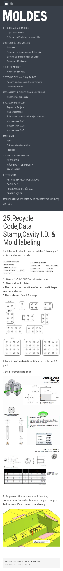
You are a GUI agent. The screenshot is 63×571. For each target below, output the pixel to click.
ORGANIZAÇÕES (14, 193)
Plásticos (11, 149)
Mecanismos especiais (17, 97)
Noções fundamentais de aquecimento (24, 82)
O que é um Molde (15, 32)
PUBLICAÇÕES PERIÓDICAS (20, 189)
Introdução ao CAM (15, 125)
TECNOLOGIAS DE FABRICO (16, 155)
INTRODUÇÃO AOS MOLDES (16, 28)
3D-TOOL (7, 203)
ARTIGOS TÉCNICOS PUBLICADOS (23, 179)
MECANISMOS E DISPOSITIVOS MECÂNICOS (24, 92)
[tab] (6, 3)
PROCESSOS (13, 160)
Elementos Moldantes (17, 61)
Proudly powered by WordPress (22, 561)
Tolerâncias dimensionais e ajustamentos (25, 116)
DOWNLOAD (12, 184)
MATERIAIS (8, 136)
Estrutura (11, 47)
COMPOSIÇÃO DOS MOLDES (16, 43)
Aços (9, 140)
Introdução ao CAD (15, 121)
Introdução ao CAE (15, 130)
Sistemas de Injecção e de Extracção (24, 52)
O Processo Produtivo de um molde (23, 37)
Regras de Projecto (16, 107)
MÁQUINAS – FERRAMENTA (20, 164)
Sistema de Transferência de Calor (23, 56)
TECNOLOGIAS (13, 169)
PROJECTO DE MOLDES (14, 102)
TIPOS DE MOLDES (12, 67)
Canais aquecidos (15, 86)
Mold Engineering (15, 112)
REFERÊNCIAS (10, 175)
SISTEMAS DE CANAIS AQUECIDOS (19, 77)
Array (26, 564)
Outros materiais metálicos (19, 145)
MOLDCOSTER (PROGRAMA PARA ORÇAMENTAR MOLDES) (31, 199)
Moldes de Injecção (16, 71)
